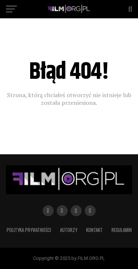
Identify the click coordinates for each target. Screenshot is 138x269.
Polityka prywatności (29, 229)
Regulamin (122, 229)
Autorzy (68, 229)
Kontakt (94, 229)
